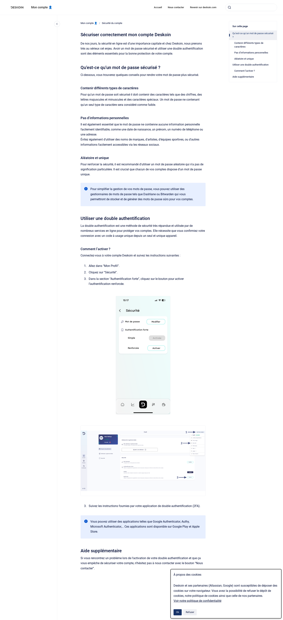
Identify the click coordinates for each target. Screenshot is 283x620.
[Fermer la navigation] (57, 24)
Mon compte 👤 (41, 7)
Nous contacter (176, 7)
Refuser (190, 612)
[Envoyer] (229, 7)
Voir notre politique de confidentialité (197, 601)
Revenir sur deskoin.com (203, 7)
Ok (177, 612)
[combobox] (251, 7)
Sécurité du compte (112, 23)
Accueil (158, 7)
